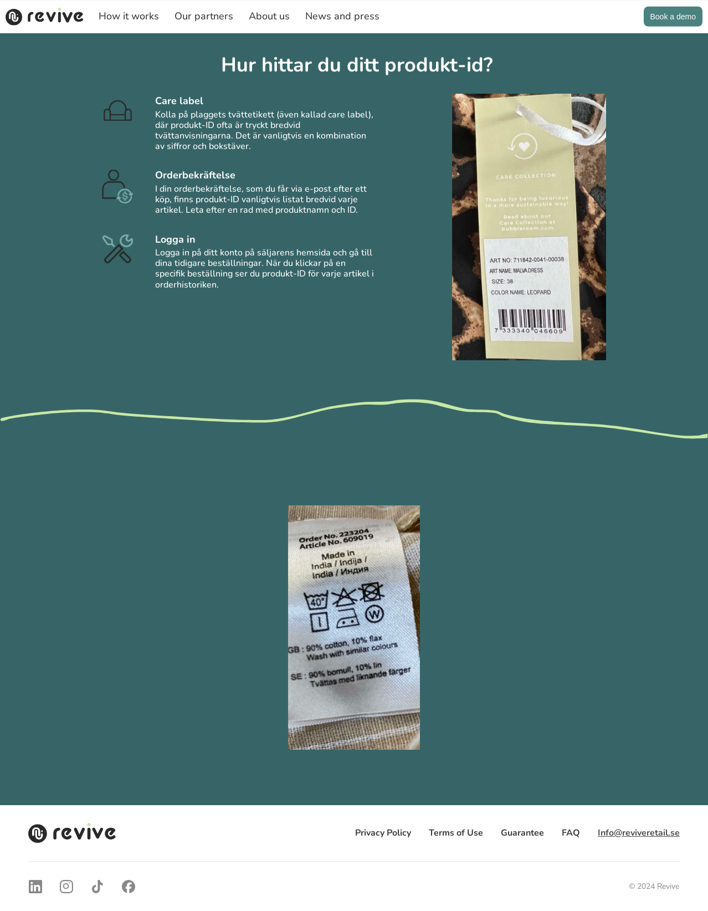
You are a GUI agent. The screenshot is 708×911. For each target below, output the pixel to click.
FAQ (571, 833)
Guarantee (522, 833)
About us (269, 16)
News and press (342, 16)
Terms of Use (456, 833)
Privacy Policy (383, 833)
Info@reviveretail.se (639, 833)
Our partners (204, 16)
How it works (129, 16)
